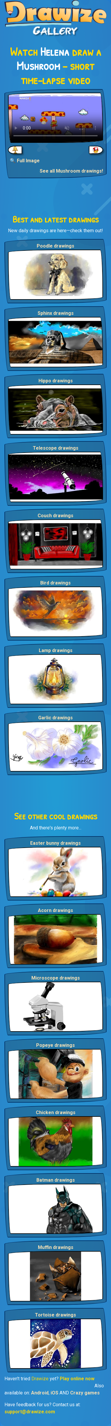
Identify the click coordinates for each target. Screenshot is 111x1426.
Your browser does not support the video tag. (55, 118)
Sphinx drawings (56, 313)
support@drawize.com (29, 1411)
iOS (54, 1393)
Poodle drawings (55, 246)
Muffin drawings (55, 1247)
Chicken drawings (55, 1112)
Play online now (77, 1378)
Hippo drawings (55, 381)
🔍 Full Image (25, 160)
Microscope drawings (55, 978)
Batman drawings (55, 1180)
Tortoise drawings (55, 1315)
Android (40, 1393)
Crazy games (85, 1393)
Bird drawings (55, 583)
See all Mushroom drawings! (71, 171)
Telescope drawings (55, 448)
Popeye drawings (55, 1045)
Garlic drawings (55, 718)
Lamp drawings (56, 650)
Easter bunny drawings (55, 843)
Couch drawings (55, 515)
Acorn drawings (55, 910)
